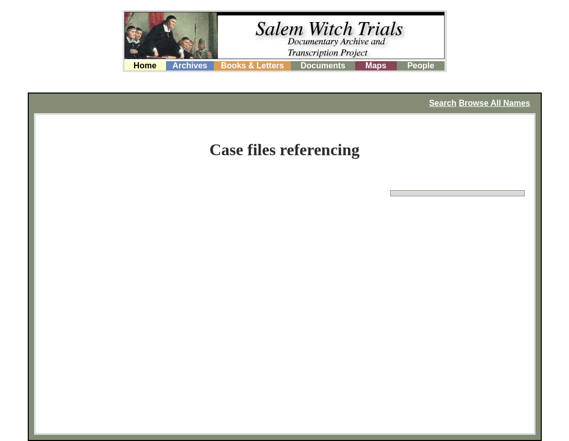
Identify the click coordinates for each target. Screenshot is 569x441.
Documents (323, 65)
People (420, 65)
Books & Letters (252, 65)
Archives (190, 65)
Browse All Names (494, 103)
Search (442, 103)
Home (145, 65)
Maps (376, 65)
